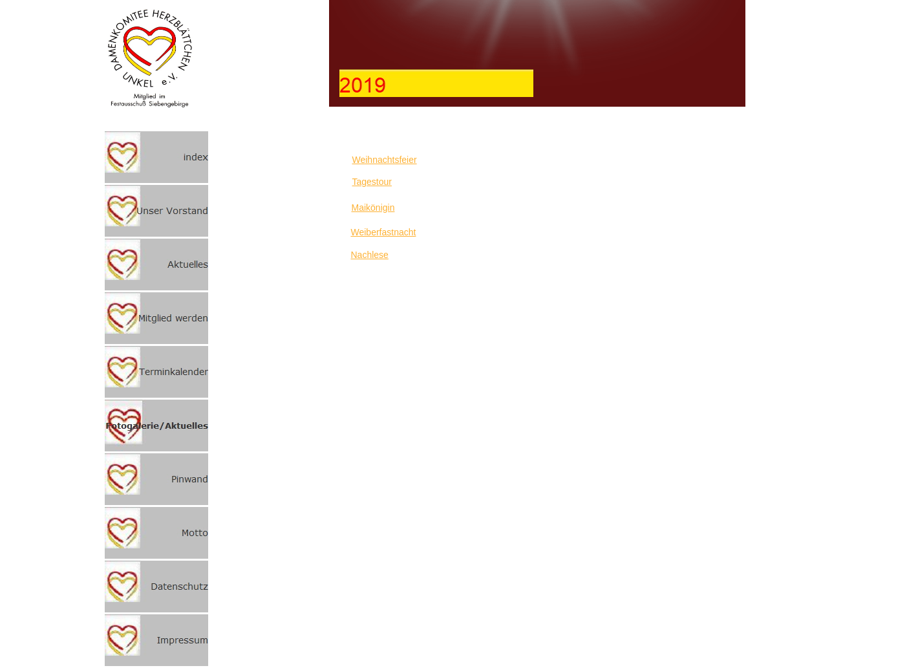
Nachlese (370, 255)
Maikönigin (373, 207)
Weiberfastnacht (383, 232)
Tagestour (372, 182)
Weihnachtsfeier (384, 160)
